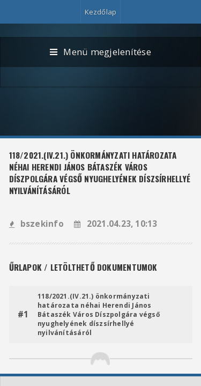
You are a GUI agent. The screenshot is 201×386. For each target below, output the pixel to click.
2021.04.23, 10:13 (115, 223)
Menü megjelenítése (100, 52)
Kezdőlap (101, 12)
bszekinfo (36, 223)
